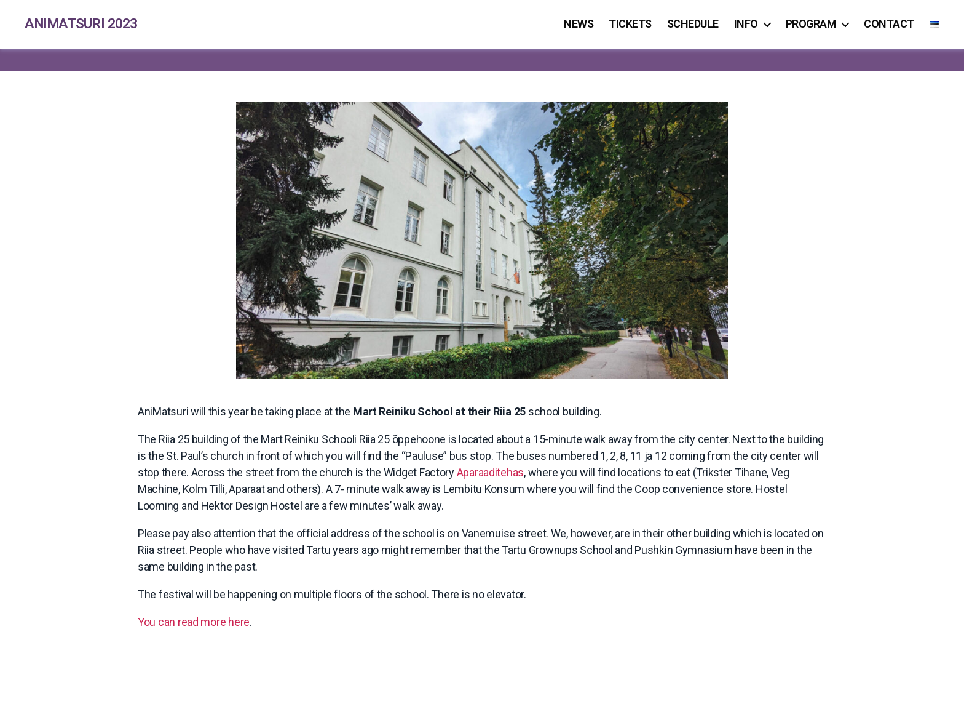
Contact (889, 24)
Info (746, 24)
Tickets (630, 24)
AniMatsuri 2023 (84, 24)
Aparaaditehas (490, 473)
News (578, 24)
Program (811, 24)
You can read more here (194, 622)
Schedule (693, 24)
